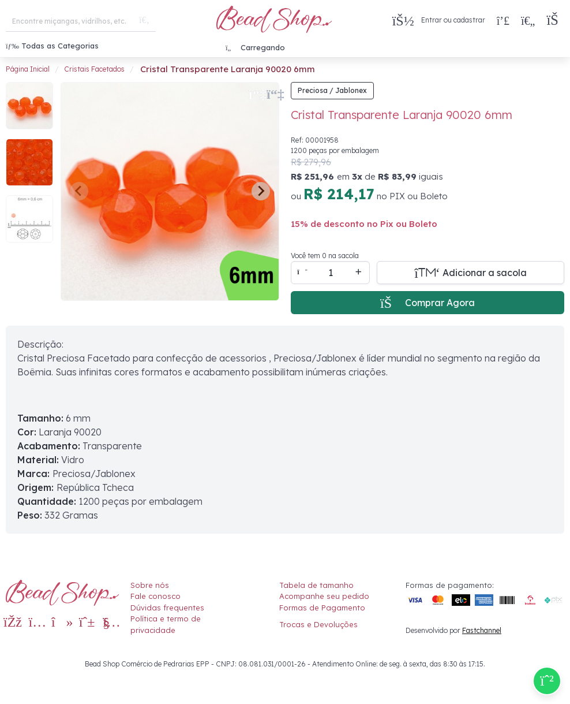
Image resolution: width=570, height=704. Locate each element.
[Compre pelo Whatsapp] (546, 680)
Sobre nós (149, 585)
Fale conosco (155, 596)
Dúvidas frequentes (167, 607)
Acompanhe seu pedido (324, 596)
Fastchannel (481, 630)
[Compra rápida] (503, 20)
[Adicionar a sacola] (470, 272)
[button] (555, 20)
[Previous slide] (79, 191)
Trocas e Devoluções (318, 624)
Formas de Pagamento (322, 607)
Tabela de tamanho (316, 585)
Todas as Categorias (52, 45)
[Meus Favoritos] (528, 20)
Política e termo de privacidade (165, 624)
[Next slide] (261, 191)
